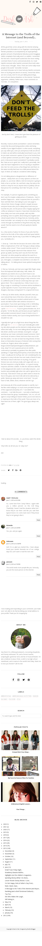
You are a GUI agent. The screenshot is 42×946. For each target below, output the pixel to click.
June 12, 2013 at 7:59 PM (13, 564)
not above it (14, 325)
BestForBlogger (31, 929)
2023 (5, 824)
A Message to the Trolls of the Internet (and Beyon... (22, 889)
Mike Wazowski (11, 309)
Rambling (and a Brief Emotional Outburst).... (19, 891)
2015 (5, 843)
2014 (5, 846)
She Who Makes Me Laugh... (14, 897)
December (8, 851)
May (6, 902)
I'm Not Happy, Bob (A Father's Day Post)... (19, 883)
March (7, 907)
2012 (5, 915)
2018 (5, 835)
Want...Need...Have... (11, 886)
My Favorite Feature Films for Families (21, 778)
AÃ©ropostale (6, 696)
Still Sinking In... (10, 899)
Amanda (9, 525)
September (8, 859)
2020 (5, 830)
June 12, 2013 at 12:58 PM (13, 544)
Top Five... (8, 894)
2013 (5, 848)
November (8, 854)
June (6, 867)
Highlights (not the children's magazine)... (18, 875)
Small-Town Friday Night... (13, 870)
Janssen (9, 562)
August (7, 862)
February (8, 910)
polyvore (12, 699)
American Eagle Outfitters (22, 696)
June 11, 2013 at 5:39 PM (13, 528)
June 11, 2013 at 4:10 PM (13, 500)
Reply (38, 520)
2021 (5, 827)
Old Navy (4, 699)
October (7, 856)
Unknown (9, 541)
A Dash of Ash (16, 929)
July (6, 864)
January (7, 913)
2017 (5, 838)
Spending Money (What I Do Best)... (17, 878)
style (19, 699)
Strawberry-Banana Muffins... (14, 872)
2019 (5, 832)
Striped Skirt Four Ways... (21, 752)
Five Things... (21, 809)
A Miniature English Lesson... (21, 804)
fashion (35, 696)
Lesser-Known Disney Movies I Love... (17, 881)
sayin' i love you (12, 498)
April (6, 905)
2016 (5, 840)
